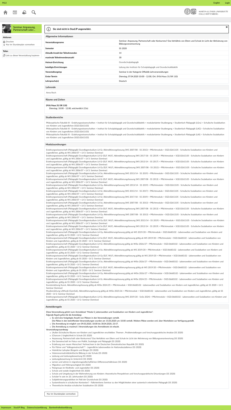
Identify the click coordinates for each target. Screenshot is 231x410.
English (216, 3)
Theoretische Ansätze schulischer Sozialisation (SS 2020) (77, 386)
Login (227, 3)
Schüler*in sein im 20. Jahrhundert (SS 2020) (72, 377)
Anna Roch (51, 93)
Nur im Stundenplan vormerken (20, 45)
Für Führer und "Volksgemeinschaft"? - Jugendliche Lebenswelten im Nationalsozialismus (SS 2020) (96, 347)
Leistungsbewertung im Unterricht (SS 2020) (72, 359)
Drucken (10, 42)
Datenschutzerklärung (37, 408)
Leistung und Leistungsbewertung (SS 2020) (71, 356)
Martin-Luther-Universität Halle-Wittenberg (206, 11)
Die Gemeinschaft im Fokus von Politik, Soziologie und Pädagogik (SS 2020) (86, 341)
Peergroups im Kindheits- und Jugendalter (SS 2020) (75, 368)
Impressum (6, 408)
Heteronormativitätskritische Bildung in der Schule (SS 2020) (79, 353)
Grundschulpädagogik (129, 62)
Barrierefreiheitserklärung (60, 408)
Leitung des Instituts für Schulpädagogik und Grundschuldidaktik (148, 67)
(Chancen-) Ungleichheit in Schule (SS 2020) (72, 336)
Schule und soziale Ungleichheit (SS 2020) (71, 371)
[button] (227, 27)
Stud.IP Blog (19, 408)
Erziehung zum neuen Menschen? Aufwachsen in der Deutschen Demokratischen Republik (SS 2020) (98, 344)
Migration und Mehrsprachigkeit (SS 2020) (71, 365)
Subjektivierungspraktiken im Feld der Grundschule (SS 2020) (80, 380)
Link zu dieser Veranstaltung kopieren (22, 56)
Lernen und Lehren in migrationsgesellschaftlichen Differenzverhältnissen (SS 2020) (89, 362)
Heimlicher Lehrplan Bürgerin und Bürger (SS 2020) (75, 350)
